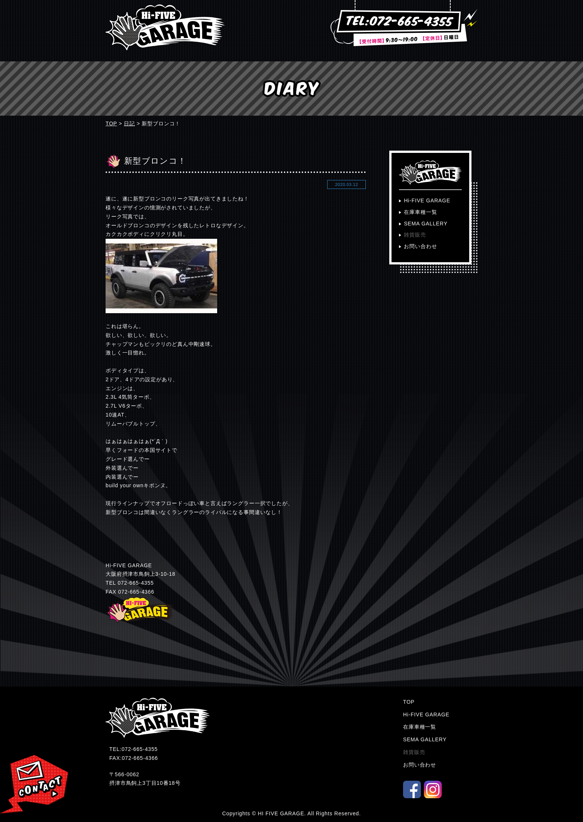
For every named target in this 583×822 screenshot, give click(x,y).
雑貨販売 (415, 235)
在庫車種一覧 (420, 212)
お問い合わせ (420, 246)
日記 (129, 123)
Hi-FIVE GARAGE (427, 200)
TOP (111, 123)
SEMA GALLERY (425, 224)
